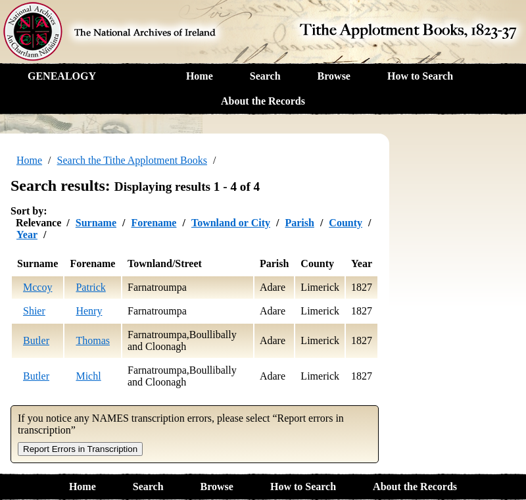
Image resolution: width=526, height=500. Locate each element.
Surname (96, 222)
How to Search (420, 76)
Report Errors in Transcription (80, 449)
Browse (334, 76)
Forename (153, 222)
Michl (88, 376)
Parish (299, 222)
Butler (36, 340)
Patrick (90, 287)
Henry (89, 310)
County (345, 222)
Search (265, 76)
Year (26, 234)
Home (199, 76)
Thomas (93, 340)
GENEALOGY (62, 76)
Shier (34, 310)
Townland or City (230, 222)
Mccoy (37, 287)
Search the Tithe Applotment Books (132, 160)
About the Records (263, 101)
